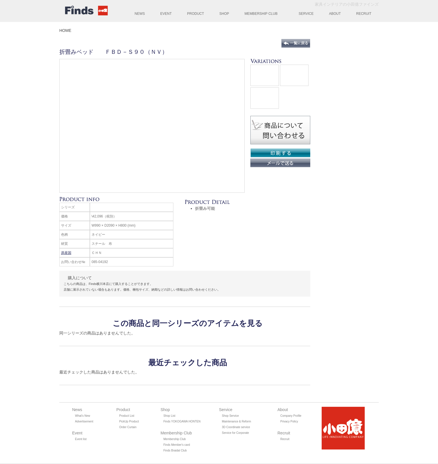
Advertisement (84, 421)
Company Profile (290, 415)
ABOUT (335, 14)
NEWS (140, 14)
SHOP (224, 14)
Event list (81, 439)
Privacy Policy (289, 421)
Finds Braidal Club (175, 450)
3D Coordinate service (236, 427)
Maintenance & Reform (236, 421)
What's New (82, 415)
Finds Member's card (176, 444)
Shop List (169, 415)
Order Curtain (128, 427)
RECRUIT (363, 14)
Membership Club (174, 439)
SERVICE (306, 14)
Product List (126, 415)
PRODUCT (195, 14)
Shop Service (230, 415)
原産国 (66, 253)
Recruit (284, 439)
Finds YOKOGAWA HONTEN (181, 421)
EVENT (166, 14)
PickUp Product (129, 421)
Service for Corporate (235, 432)
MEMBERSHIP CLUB (260, 14)
